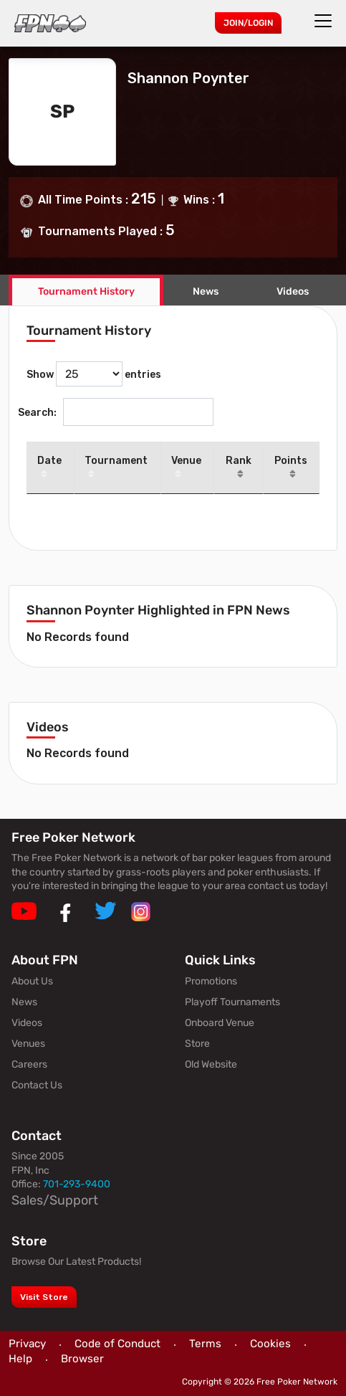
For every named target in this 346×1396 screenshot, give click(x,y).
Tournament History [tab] (86, 291)
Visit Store (44, 1297)
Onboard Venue (219, 1023)
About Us (32, 981)
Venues (28, 1043)
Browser (82, 1358)
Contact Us (36, 1085)
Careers (29, 1064)
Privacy (27, 1343)
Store (197, 1043)
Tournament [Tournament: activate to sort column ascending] (116, 468)
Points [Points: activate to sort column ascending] (290, 468)
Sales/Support (54, 1200)
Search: (115, 412)
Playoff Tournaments (232, 1002)
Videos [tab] (293, 291)
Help (20, 1358)
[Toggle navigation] (325, 20)
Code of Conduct (117, 1343)
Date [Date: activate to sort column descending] (49, 468)
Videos (26, 1023)
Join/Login (248, 23)
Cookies (270, 1343)
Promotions (211, 981)
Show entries (94, 373)
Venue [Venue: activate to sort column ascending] (186, 468)
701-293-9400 (76, 1184)
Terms (205, 1343)
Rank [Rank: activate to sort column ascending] (238, 468)
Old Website (211, 1064)
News (205, 291)
